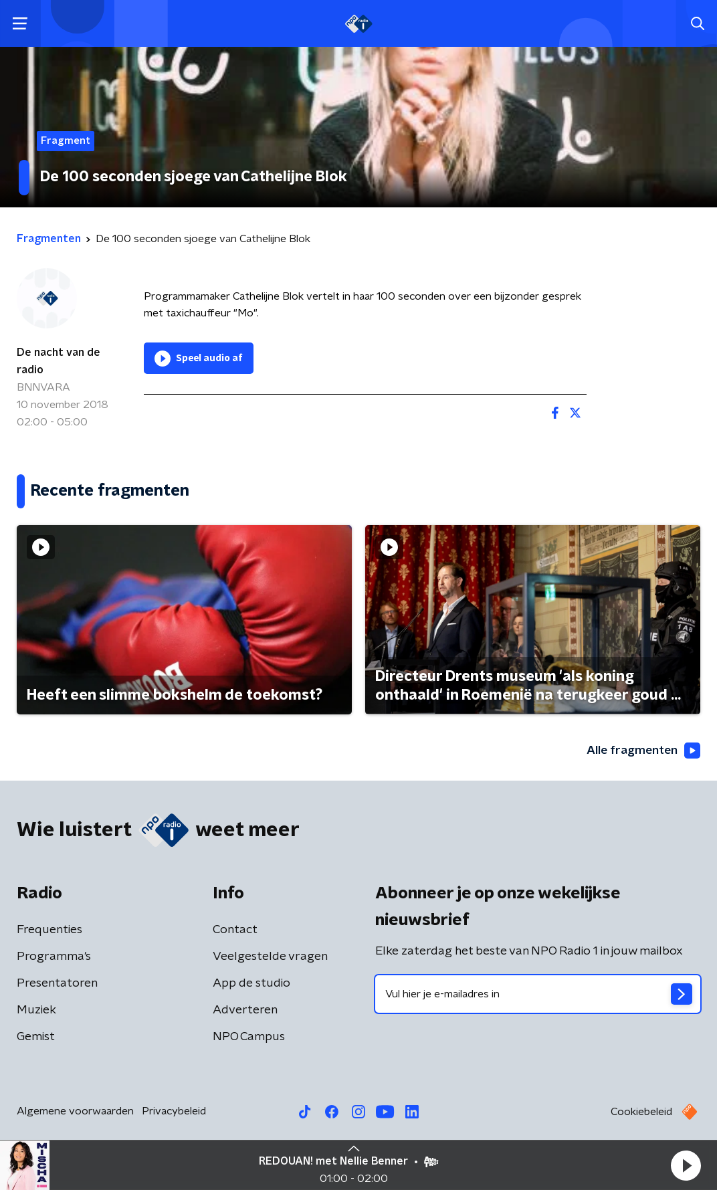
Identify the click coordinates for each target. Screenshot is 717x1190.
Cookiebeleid (641, 1112)
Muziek (36, 1011)
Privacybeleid (174, 1111)
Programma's (54, 957)
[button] (685, 1165)
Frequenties (49, 930)
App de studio (251, 984)
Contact (235, 930)
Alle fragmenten (642, 750)
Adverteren (245, 1011)
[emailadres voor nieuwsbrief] (537, 994)
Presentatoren (57, 984)
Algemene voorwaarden (75, 1111)
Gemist (36, 1037)
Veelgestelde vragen (270, 957)
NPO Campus (249, 1037)
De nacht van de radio (58, 361)
